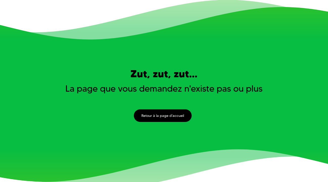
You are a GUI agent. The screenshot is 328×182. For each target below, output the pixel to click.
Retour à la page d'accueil (162, 115)
